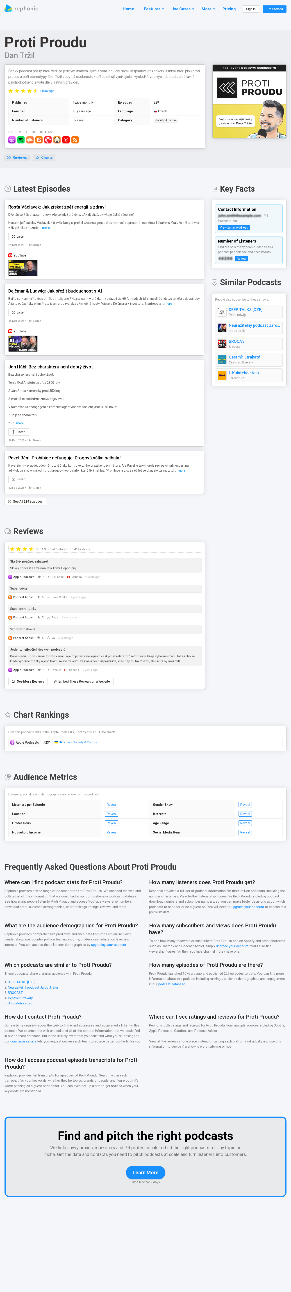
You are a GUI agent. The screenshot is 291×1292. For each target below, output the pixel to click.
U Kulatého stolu (244, 373)
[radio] (10, 90)
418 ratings (47, 91)
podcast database (172, 984)
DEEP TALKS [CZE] (247, 310)
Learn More (145, 1179)
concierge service (23, 1042)
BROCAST (238, 341)
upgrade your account (247, 907)
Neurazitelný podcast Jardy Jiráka (254, 325)
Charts (44, 158)
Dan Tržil (20, 55)
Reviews (17, 158)
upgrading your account (109, 945)
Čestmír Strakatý (244, 357)
